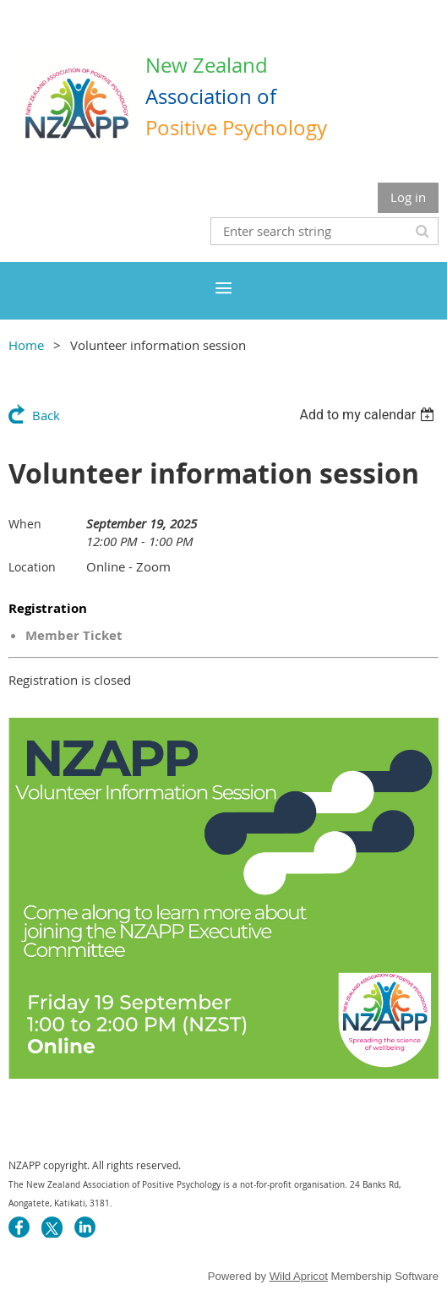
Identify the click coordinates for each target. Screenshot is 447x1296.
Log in (408, 197)
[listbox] (369, 414)
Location (32, 567)
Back (46, 415)
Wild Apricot (299, 1276)
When (24, 524)
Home (26, 344)
